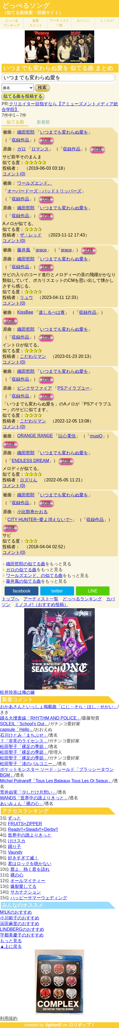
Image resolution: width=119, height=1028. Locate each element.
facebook (21, 591)
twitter (57, 591)
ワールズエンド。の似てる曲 (34, 575)
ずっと (14, 818)
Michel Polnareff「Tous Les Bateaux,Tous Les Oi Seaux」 (56, 780)
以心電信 (67, 436)
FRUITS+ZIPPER (25, 823)
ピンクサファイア (34, 388)
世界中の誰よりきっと (29, 835)
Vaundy (15, 852)
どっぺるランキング (82, 599)
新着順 (43, 122)
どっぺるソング (26, 5)
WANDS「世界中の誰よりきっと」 (34, 798)
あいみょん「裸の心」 (22, 803)
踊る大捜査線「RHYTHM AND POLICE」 (40, 718)
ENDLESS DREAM (30, 460)
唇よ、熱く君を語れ (30, 869)
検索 (42, 87)
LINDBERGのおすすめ (22, 929)
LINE (93, 591)
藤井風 (23, 250)
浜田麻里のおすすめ (19, 923)
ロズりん (28, 480)
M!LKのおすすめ (16, 912)
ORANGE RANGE (35, 435)
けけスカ (16, 840)
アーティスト (59, 23)
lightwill (53, 1025)
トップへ (10, 599)
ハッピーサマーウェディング (38, 897)
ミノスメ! (107, 21)
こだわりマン (33, 356)
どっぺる (12, 23)
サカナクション (25, 892)
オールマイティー (27, 880)
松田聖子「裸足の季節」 (24, 746)
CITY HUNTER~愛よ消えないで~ (39, 519)
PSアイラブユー (73, 388)
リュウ (26, 297)
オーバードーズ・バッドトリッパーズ (44, 191)
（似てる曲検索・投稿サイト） (32, 12)
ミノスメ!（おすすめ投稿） (41, 604)
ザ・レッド (31, 235)
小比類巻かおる (32, 511)
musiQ (96, 436)
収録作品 (20, 140)
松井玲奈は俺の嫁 (17, 692)
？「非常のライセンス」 (24, 741)
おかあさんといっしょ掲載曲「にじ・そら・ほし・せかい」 (59, 706)
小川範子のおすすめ (19, 918)
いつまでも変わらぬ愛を (64, 132)
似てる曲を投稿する (22, 96)
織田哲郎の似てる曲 (25, 564)
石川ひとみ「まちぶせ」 (24, 735)
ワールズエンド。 (34, 183)
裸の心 (16, 875)
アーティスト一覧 (40, 599)
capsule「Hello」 (17, 729)
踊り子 (14, 846)
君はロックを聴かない (29, 863)
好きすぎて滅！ (23, 858)
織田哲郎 (26, 132)
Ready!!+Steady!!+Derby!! (33, 829)
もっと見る (11, 940)
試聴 (46, 140)
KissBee (25, 312)
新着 (35, 23)
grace (41, 250)
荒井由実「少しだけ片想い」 (28, 792)
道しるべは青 (52, 312)
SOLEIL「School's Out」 (24, 723)
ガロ (21, 149)
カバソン (83, 21)
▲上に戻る (11, 946)
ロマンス (40, 149)
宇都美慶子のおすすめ (22, 935)
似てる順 (15, 122)
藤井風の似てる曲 (23, 581)
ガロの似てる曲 (21, 569)
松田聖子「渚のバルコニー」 (28, 763)
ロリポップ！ (82, 1025)
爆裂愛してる (23, 886)
